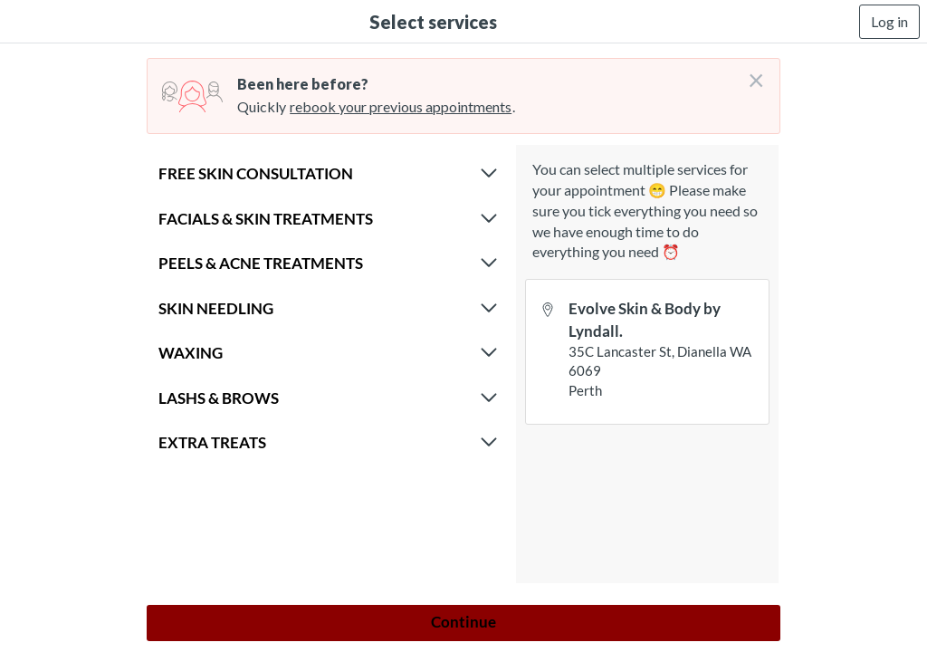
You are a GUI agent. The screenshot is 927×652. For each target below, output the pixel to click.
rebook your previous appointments (400, 106)
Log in (889, 21)
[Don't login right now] (750, 73)
